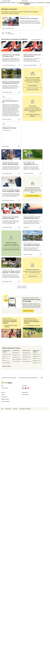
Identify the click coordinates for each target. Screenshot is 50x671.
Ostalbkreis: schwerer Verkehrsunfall (29, 18)
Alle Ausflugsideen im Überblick (32, 325)
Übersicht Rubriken (5, 401)
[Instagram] (28, 388)
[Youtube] (25, 388)
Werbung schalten (5, 399)
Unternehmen (4, 396)
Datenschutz (8, 408)
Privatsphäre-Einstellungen (25, 408)
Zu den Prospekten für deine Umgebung (10, 326)
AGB (2, 408)
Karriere (3, 394)
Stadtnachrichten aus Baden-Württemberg (27, 377)
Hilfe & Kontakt (25, 394)
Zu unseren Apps (4, 388)
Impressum (15, 408)
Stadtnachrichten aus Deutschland (8, 377)
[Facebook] (23, 388)
